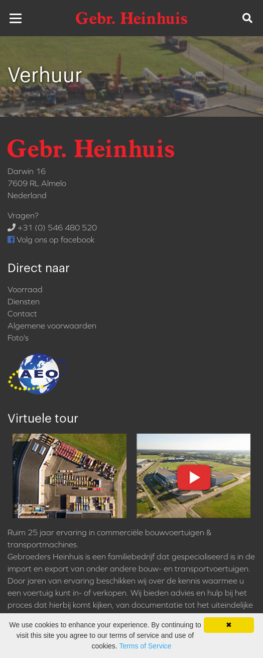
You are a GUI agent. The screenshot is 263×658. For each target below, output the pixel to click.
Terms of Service (145, 646)
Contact (22, 313)
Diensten (24, 301)
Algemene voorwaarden (52, 325)
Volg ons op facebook (51, 239)
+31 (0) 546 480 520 (52, 227)
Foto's (18, 337)
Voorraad (25, 289)
